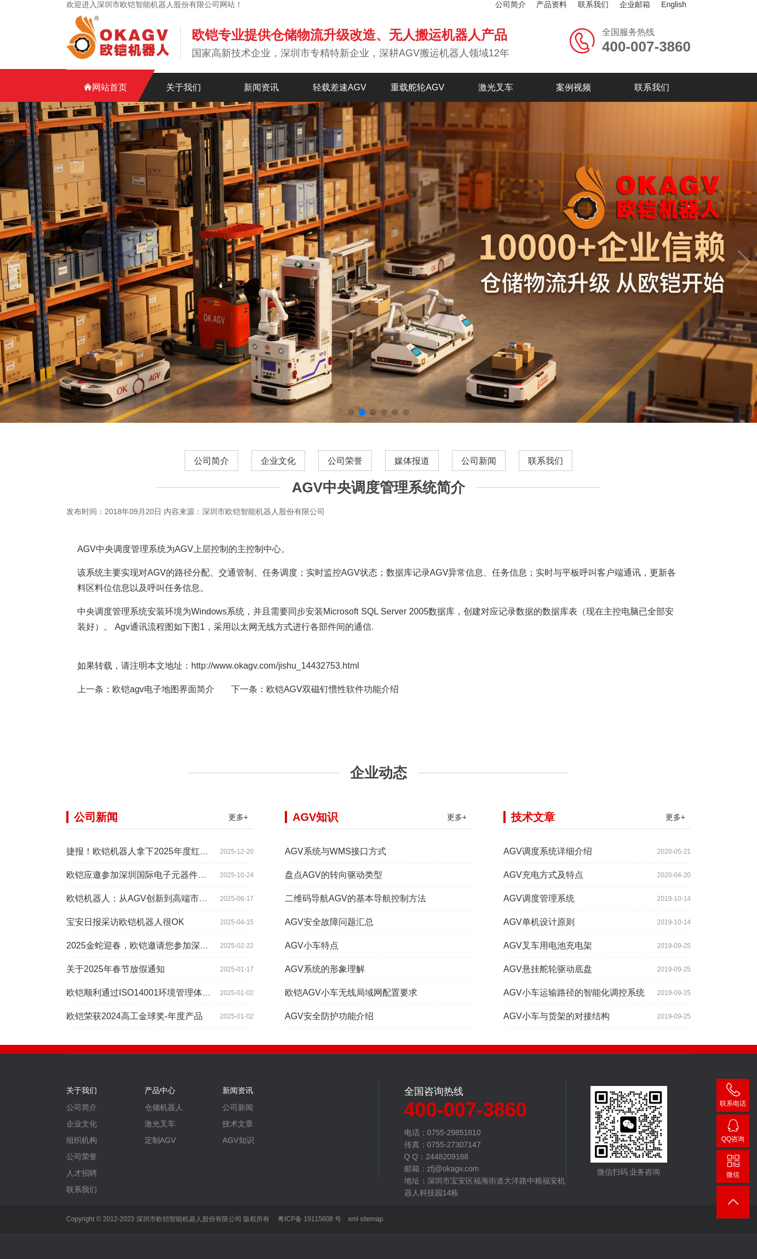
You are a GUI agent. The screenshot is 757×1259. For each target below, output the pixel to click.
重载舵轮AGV (417, 76)
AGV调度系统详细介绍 (547, 862)
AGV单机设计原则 (539, 933)
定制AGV (160, 1151)
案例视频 (573, 76)
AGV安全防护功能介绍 (329, 1027)
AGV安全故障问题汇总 (329, 933)
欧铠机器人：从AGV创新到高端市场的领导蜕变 (158, 909)
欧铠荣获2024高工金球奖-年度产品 (134, 1027)
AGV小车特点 (312, 956)
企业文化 (278, 471)
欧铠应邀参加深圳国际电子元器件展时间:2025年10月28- (176, 885)
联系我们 (651, 76)
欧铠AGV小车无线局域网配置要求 (351, 1003)
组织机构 (81, 1151)
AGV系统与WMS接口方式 (335, 862)
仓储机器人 (164, 1118)
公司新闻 (478, 471)
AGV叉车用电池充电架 (547, 956)
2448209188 (732, 1132)
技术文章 (237, 1135)
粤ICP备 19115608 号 (308, 1219)
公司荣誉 (345, 471)
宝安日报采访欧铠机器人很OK (125, 933)
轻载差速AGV (339, 76)
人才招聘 (81, 1184)
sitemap (371, 1219)
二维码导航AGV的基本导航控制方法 (355, 909)
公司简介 (211, 471)
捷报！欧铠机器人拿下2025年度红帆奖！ (146, 862)
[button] (351, 402)
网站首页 (105, 76)
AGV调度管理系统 (539, 909)
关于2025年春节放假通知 (115, 980)
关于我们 (183, 76)
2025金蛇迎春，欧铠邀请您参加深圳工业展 (150, 956)
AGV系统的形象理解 (325, 980)
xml (353, 1219)
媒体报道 (411, 471)
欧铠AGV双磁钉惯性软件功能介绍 (332, 700)
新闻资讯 (261, 76)
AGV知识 (238, 1151)
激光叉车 (495, 76)
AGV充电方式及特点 (543, 885)
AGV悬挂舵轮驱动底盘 (547, 980)
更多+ (238, 828)
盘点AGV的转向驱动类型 (333, 885)
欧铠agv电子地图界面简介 (163, 700)
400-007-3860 (732, 1097)
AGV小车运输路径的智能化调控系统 (574, 1003)
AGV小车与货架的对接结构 (556, 1027)
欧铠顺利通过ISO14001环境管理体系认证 (147, 1003)
